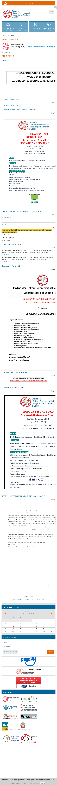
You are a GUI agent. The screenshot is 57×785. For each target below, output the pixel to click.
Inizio (15, 599)
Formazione (35, 26)
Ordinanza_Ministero (8, 220)
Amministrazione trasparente (8, 27)
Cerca (50, 652)
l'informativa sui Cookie (33, 783)
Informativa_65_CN (8, 217)
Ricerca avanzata (10, 652)
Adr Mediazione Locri (48, 27)
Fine (41, 599)
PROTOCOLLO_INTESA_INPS (12, 105)
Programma (5, 254)
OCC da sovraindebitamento (22, 27)
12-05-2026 (28, 611)
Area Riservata (28, 3)
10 (34, 599)
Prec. (20, 599)
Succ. (36, 599)
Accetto (43, 783)
